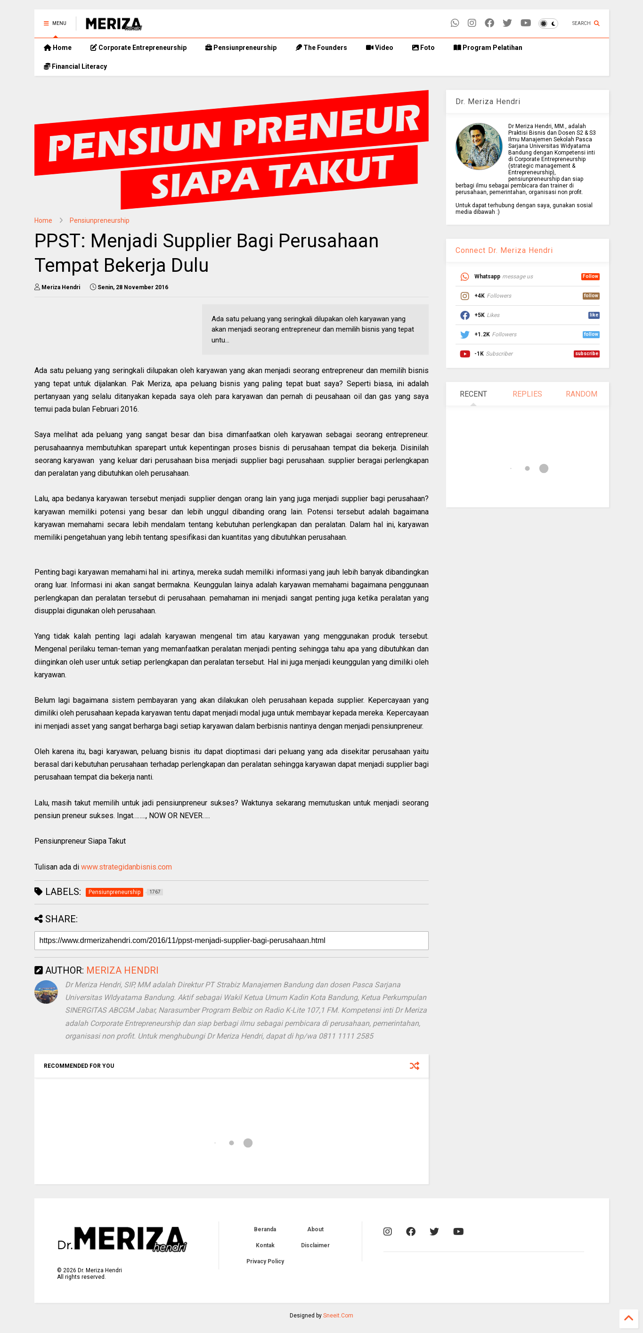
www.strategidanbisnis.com (126, 866)
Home (58, 47)
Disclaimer (315, 1245)
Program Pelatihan (488, 47)
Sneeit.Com (338, 1315)
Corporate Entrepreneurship (138, 47)
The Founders (321, 47)
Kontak (265, 1245)
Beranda (265, 1229)
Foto (423, 47)
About (315, 1229)
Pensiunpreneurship (241, 47)
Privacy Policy (265, 1261)
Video (379, 47)
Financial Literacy (75, 66)
